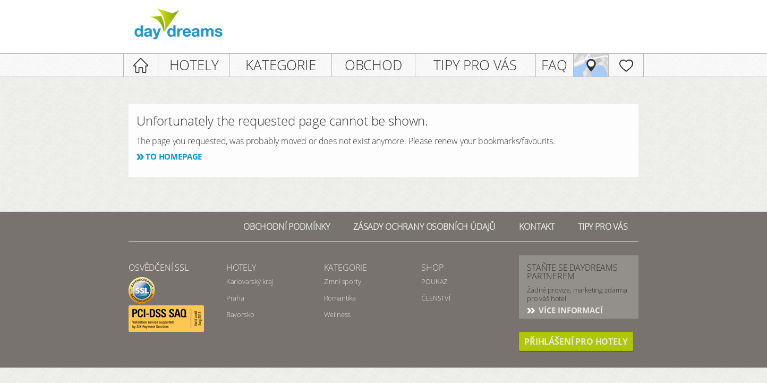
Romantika (340, 298)
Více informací (569, 310)
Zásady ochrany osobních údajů (424, 226)
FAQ (554, 64)
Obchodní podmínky (286, 226)
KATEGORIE (280, 64)
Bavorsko (240, 314)
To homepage (174, 156)
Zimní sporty (342, 281)
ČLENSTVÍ (435, 298)
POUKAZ (434, 281)
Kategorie (346, 267)
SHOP (432, 267)
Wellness (337, 314)
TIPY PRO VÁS (475, 64)
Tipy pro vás (603, 226)
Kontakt (537, 226)
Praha (235, 298)
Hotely (241, 267)
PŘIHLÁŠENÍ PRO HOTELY (576, 341)
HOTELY (194, 64)
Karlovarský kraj (249, 281)
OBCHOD (373, 64)
